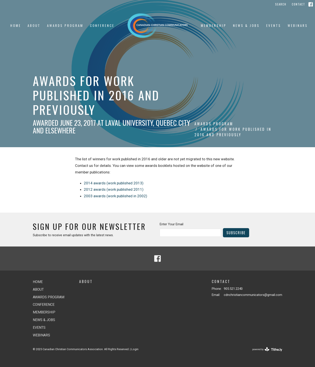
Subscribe (236, 232)
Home (15, 25)
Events (273, 25)
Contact (298, 4)
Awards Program (65, 25)
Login (134, 349)
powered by (267, 349)
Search (280, 4)
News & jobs (246, 25)
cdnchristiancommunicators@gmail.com (253, 295)
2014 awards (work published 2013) (114, 183)
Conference (102, 25)
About (34, 25)
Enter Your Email (171, 224)
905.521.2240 (233, 289)
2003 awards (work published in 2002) (115, 196)
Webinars (298, 25)
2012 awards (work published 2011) (114, 189)
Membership (213, 25)
